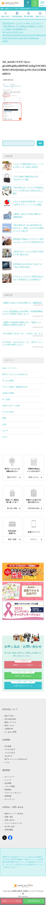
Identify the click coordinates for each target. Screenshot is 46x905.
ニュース (8, 780)
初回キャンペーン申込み (11, 901)
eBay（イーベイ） (10, 368)
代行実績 (8, 746)
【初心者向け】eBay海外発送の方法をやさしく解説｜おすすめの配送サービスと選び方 (28, 228)
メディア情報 (10, 786)
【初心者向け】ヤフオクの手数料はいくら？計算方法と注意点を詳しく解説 (28, 191)
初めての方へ (5, 14)
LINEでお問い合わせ (23, 674)
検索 (40, 143)
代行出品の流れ (17, 14)
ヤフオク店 (9, 749)
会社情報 (8, 783)
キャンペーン (10, 777)
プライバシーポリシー (13, 793)
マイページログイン (12, 823)
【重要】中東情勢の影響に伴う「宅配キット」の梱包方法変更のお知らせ (22, 323)
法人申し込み (10, 826)
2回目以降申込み (34, 901)
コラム (7, 762)
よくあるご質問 (10, 732)
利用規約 (8, 790)
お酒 (4, 424)
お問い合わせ (10, 820)
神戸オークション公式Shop (15, 759)
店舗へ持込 (9, 817)
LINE (35, 3)
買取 (4, 418)
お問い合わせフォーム (23, 684)
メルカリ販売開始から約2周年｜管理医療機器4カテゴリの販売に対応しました (22, 312)
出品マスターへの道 (11, 406)
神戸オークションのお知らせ (14, 374)
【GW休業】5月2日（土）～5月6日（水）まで (22, 334)
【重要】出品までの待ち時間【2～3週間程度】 (22, 303)
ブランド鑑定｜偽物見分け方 (14, 387)
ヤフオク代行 (8, 412)
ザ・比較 (6, 399)
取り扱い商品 (28, 14)
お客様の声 (9, 729)
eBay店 (7, 756)
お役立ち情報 (8, 393)
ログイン (28, 3)
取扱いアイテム (10, 722)
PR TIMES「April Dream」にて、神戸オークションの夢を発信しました (22, 343)
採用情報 (8, 796)
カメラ (5, 431)
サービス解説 (8, 381)
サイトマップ (10, 799)
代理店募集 (9, 830)
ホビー (5, 437)
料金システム (40, 14)
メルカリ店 (9, 753)
